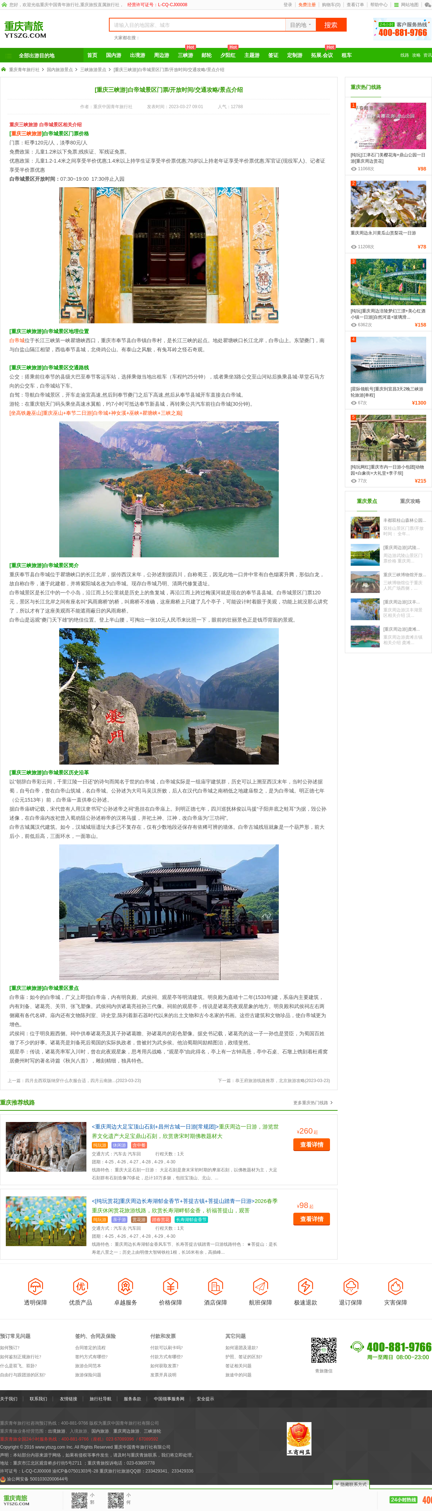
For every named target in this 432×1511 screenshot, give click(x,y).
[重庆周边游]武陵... (401, 547)
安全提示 (205, 1398)
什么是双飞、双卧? (18, 1365)
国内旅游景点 (60, 69)
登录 (288, 4)
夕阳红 (229, 53)
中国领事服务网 (169, 1398)
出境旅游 (56, 1431)
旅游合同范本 (88, 1365)
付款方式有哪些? (166, 1356)
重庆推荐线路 (17, 1103)
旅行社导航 (100, 1398)
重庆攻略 (410, 501)
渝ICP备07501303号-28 (75, 1471)
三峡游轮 (152, 1431)
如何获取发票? (164, 1365)
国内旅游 (100, 1431)
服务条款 (132, 1398)
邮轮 (206, 55)
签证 (273, 55)
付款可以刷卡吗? (166, 1347)
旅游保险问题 (88, 1374)
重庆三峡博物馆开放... (404, 574)
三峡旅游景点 (93, 69)
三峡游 (187, 53)
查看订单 (355, 4)
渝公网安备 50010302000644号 (37, 1479)
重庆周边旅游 (126, 1431)
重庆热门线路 (366, 87)
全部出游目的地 (36, 55)
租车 (347, 55)
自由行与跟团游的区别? (22, 1374)
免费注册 (307, 4)
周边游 (161, 55)
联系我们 (38, 1398)
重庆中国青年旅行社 (59, 4)
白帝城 (17, 340)
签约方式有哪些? (91, 1356)
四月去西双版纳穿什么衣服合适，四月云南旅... (70, 1080)
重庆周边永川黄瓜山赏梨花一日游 (383, 233)
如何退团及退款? (241, 1347)
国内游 (113, 55)
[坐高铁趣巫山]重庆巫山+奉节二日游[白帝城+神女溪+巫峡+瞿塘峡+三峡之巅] (95, 413)
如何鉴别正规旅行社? (20, 1356)
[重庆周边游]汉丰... (401, 602)
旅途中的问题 (238, 1374)
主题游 (252, 55)
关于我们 (8, 1398)
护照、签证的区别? (243, 1356)
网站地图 (406, 4)
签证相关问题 (238, 1365)
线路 (404, 55)
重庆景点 (367, 501)
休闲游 (119, 1145)
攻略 (416, 55)
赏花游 (139, 1219)
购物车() (331, 4)
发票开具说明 (163, 1374)
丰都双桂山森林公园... (404, 520)
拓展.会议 (323, 53)
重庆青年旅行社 (24, 69)
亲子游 (119, 1219)
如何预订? (9, 1347)
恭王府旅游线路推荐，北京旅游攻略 (270, 1080)
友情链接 (68, 1398)
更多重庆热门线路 (310, 1102)
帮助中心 (379, 4)
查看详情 (311, 1145)
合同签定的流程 (90, 1347)
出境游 (137, 55)
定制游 (294, 55)
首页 (92, 55)
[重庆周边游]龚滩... (401, 629)
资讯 (427, 55)
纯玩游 (99, 1145)
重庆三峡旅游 (26, 133)
